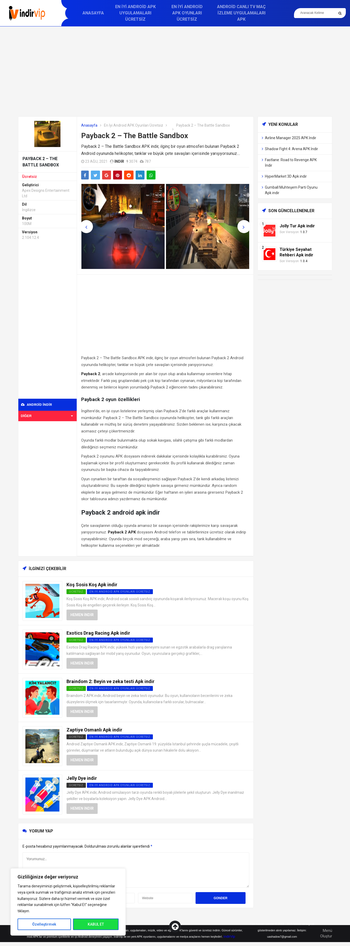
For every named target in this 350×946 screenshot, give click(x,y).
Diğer (47, 416)
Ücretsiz (29, 176)
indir (119, 161)
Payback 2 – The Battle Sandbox (134, 135)
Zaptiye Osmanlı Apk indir (94, 730)
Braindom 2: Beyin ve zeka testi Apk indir (110, 681)
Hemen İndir (82, 615)
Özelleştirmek (44, 924)
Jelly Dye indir (81, 778)
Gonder (220, 898)
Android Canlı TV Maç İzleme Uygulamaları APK (241, 13)
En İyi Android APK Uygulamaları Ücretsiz (135, 13)
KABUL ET (96, 924)
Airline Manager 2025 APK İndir (290, 138)
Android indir (36, 405)
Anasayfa (93, 12)
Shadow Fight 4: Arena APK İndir (291, 149)
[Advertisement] (175, 71)
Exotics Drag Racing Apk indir (98, 633)
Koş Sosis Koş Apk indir (91, 584)
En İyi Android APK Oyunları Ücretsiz (187, 13)
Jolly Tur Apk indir (297, 225)
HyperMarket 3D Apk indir (286, 176)
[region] (68, 902)
